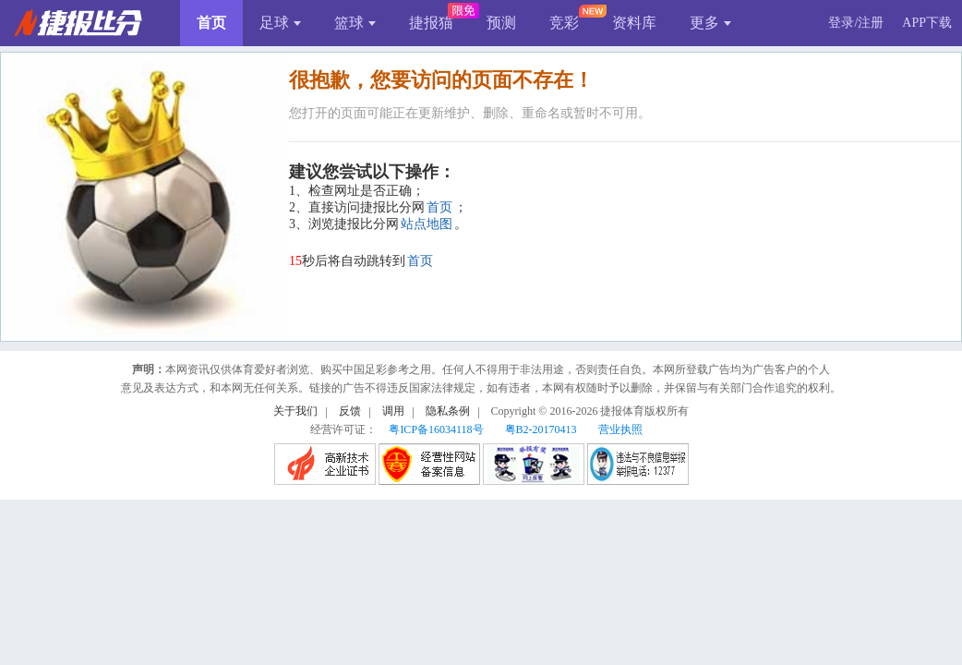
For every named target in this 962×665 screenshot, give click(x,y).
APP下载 (927, 23)
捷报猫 (431, 22)
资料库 (634, 22)
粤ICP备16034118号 (436, 429)
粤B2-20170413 (541, 429)
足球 (280, 22)
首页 (211, 22)
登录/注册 (856, 23)
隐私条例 (448, 411)
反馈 (350, 411)
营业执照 (620, 429)
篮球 (355, 22)
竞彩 (564, 22)
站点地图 (426, 224)
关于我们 (295, 411)
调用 (393, 411)
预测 (501, 22)
